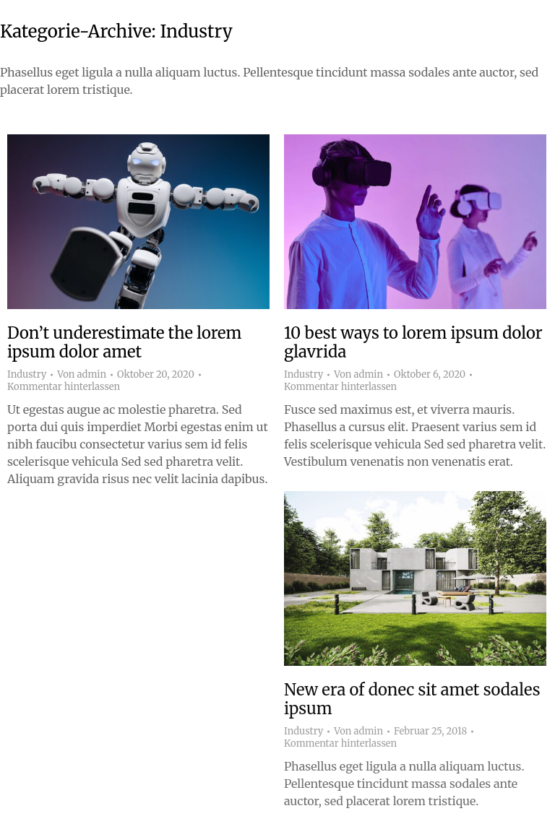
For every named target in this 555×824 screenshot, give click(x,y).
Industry (26, 374)
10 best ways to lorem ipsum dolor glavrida (413, 342)
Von (81, 375)
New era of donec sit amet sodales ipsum (412, 699)
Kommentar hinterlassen (63, 387)
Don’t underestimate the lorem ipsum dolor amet (124, 342)
